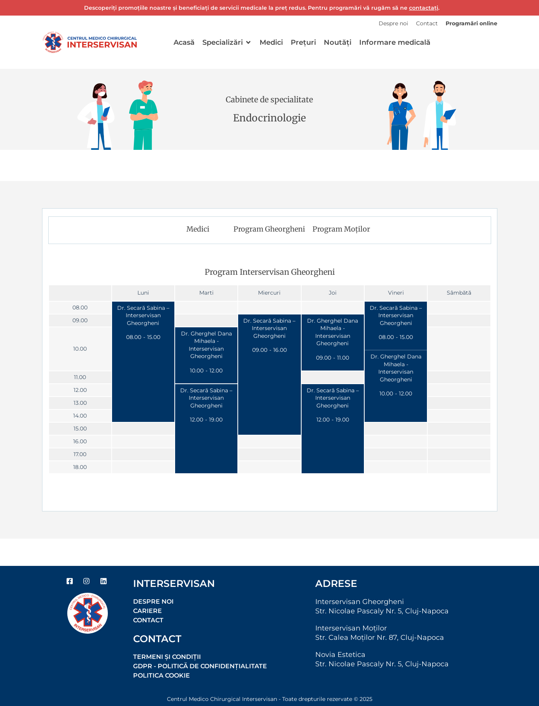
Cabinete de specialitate (269, 99)
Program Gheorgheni (269, 229)
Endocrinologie (269, 118)
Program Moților (341, 229)
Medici (197, 229)
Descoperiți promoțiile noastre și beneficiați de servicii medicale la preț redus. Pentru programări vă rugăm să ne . (261, 7)
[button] (227, 42)
